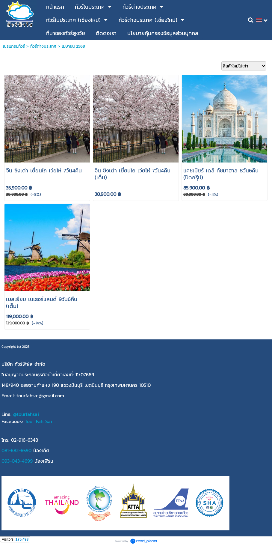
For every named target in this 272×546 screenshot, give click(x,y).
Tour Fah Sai (38, 421)
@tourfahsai (26, 414)
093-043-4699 (17, 460)
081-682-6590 (16, 450)
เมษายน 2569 (73, 46)
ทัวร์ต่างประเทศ (43, 46)
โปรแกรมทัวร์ (14, 46)
